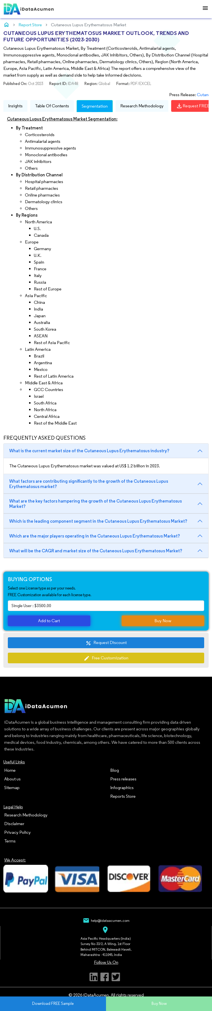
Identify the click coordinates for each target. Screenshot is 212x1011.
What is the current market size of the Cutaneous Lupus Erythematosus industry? (89, 450)
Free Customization (106, 658)
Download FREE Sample (53, 1003)
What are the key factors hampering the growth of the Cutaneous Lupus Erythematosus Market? (95, 503)
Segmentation (95, 106)
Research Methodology (142, 105)
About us (12, 779)
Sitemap (12, 787)
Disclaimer (14, 823)
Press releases (123, 779)
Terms (10, 841)
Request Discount (106, 643)
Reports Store (123, 796)
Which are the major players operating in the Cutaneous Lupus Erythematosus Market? (94, 536)
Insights (15, 105)
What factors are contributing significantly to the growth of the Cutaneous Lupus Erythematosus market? (88, 484)
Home (10, 770)
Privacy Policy (17, 832)
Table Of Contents (52, 105)
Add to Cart (49, 620)
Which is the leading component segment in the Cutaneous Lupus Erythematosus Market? (98, 521)
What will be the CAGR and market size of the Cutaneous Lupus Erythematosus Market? (95, 550)
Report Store (30, 24)
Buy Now (162, 620)
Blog (114, 770)
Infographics (122, 787)
